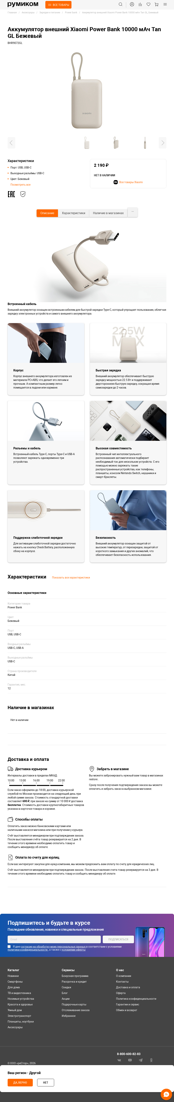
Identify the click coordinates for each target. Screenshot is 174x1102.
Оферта (121, 993)
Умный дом (15, 1010)
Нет (45, 1082)
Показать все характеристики (71, 577)
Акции (66, 998)
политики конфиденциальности (28, 949)
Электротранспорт (19, 1015)
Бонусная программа (75, 975)
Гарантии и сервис (127, 1004)
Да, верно (20, 1082)
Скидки (66, 987)
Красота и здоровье (20, 1004)
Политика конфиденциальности (136, 998)
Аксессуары (15, 1027)
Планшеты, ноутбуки (21, 1021)
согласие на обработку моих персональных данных (53, 946)
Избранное (68, 1015)
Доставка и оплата (128, 987)
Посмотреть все (20, 184)
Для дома (14, 987)
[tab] (47, 213)
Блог (65, 993)
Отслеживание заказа (76, 1010)
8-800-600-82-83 (128, 1054)
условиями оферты (74, 949)
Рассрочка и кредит (74, 981)
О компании (123, 975)
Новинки (13, 975)
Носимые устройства (21, 998)
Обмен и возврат (126, 1010)
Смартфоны (15, 981)
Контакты (122, 981)
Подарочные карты (74, 1004)
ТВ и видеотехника (19, 993)
